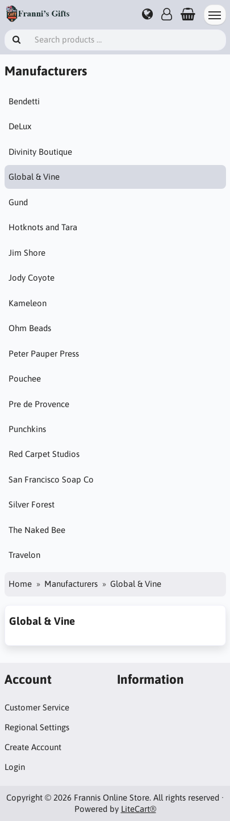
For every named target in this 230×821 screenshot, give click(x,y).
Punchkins (27, 429)
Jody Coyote (32, 277)
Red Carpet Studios (44, 454)
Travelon (24, 555)
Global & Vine (34, 176)
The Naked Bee (37, 530)
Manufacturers (71, 584)
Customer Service (37, 707)
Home (20, 584)
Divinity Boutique (40, 151)
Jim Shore (27, 252)
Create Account (33, 747)
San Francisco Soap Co (51, 479)
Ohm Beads (30, 328)
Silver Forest (32, 504)
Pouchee (25, 378)
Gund (18, 202)
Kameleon (28, 303)
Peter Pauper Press (44, 353)
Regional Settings (37, 727)
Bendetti (24, 101)
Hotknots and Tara (43, 227)
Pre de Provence (39, 404)
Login (15, 767)
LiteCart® (138, 809)
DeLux (20, 126)
